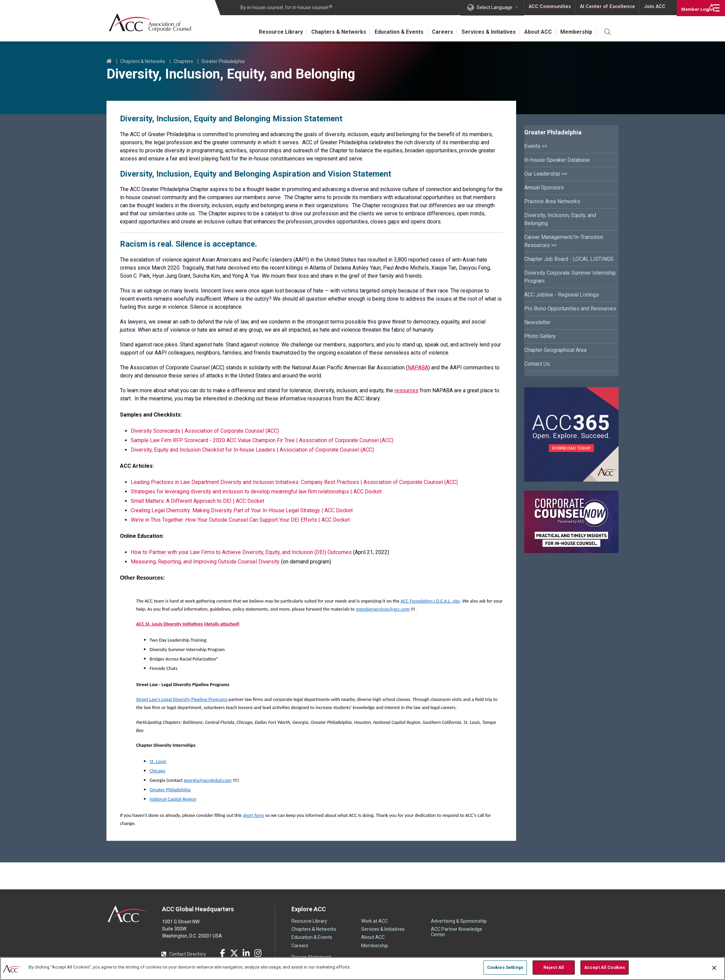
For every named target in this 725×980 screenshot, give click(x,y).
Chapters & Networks (325, 32)
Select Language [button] (494, 7)
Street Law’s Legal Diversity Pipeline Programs (181, 699)
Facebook (222, 953)
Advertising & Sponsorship (459, 921)
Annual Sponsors (544, 187)
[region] (362, 968)
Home (109, 61)
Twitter (234, 953)
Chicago (157, 771)
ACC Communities (549, 7)
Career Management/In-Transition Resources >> (563, 241)
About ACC (534, 32)
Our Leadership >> (545, 174)
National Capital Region (173, 799)
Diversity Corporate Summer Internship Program (570, 277)
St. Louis (158, 761)
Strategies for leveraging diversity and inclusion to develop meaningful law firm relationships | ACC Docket (256, 491)
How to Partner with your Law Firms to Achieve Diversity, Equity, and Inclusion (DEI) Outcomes (242, 552)
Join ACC (653, 7)
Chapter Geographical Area (555, 350)
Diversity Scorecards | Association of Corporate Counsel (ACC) (205, 431)
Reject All (553, 967)
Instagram (257, 953)
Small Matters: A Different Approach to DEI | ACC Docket (197, 501)
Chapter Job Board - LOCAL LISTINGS (568, 259)
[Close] (714, 967)
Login (691, 7)
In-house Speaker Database (557, 160)
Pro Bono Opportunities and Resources (570, 308)
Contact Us (537, 364)
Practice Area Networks (552, 201)
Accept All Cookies (604, 967)
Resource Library (265, 32)
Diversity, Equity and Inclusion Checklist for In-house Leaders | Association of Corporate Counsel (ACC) (252, 450)
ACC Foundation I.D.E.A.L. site (430, 601)
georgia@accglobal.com (211, 780)
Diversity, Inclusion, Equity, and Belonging (560, 219)
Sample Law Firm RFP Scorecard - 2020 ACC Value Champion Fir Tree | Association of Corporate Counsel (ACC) (262, 440)
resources (406, 390)
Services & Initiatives (482, 32)
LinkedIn (246, 953)
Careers (434, 32)
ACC (127, 914)
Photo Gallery (540, 336)
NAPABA (418, 367)
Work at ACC (374, 921)
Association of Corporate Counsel (152, 23)
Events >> (535, 146)
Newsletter (537, 322)
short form (253, 815)
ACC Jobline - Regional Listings (561, 295)
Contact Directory (187, 954)
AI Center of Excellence (606, 7)
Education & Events (388, 32)
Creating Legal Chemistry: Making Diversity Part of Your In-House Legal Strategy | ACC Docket (242, 510)
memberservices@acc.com (385, 609)
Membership (575, 32)
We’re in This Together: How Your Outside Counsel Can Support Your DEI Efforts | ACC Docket (240, 520)
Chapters (183, 61)
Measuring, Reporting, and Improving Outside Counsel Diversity (205, 561)
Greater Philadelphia (223, 61)
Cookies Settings (505, 967)
